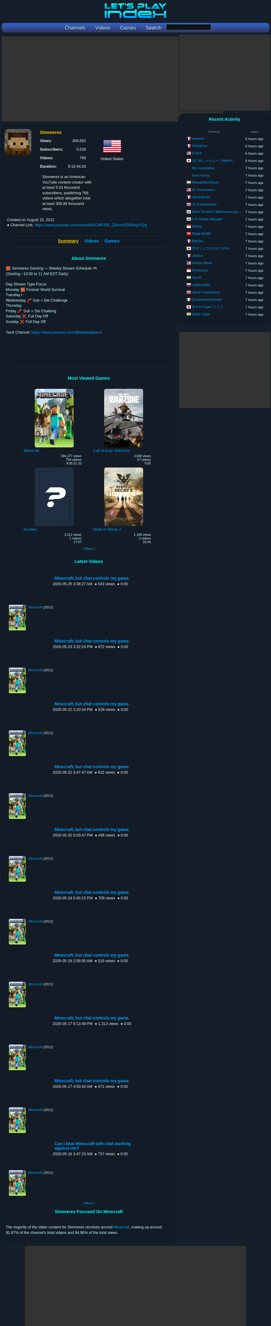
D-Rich (197, 153)
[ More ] (88, 548)
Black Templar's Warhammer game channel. (223, 211)
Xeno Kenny (201, 175)
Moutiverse (200, 270)
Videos (91, 240)
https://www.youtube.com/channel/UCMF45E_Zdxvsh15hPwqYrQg (91, 225)
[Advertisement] (112, 79)
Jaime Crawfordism (206, 292)
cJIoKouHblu (201, 285)
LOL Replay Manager (207, 219)
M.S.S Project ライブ (207, 307)
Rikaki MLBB (201, 233)
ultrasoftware (201, 197)
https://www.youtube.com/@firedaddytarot (67, 332)
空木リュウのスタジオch (210, 248)
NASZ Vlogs (201, 314)
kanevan (198, 138)
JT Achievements (204, 204)
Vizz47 (197, 277)
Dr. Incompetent (203, 190)
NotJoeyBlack (202, 263)
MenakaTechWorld (205, 182)
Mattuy (197, 226)
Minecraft (35, 607)
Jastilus (197, 255)
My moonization (203, 168)
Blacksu (197, 241)
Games (112, 240)
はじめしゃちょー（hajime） (213, 160)
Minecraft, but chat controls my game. (92, 578)
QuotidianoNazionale (207, 299)
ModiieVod (199, 146)
